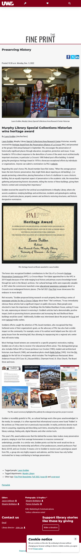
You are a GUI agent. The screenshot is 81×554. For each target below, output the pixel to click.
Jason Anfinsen (8, 501)
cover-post (55, 477)
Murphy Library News (40, 38)
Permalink (6, 485)
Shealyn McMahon (33, 501)
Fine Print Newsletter (22, 477)
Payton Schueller (32, 504)
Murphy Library (28, 473)
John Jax (19, 527)
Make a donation (51, 527)
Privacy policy (38, 549)
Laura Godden (23, 470)
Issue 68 (43, 477)
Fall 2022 (35, 477)
